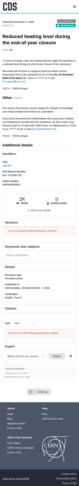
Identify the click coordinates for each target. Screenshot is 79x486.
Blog (9, 418)
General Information (17, 255)
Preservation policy (66, 478)
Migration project (16, 423)
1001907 (7, 165)
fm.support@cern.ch (13, 81)
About (10, 414)
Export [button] (57, 356)
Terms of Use (69, 483)
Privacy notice (14, 428)
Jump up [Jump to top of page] (37, 392)
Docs (44, 414)
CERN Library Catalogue (20, 447)
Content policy (69, 473)
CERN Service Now (52, 418)
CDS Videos (13, 443)
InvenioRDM (22, 478)
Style (7, 323)
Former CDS (14, 452)
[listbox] (24, 323)
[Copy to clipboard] (70, 356)
